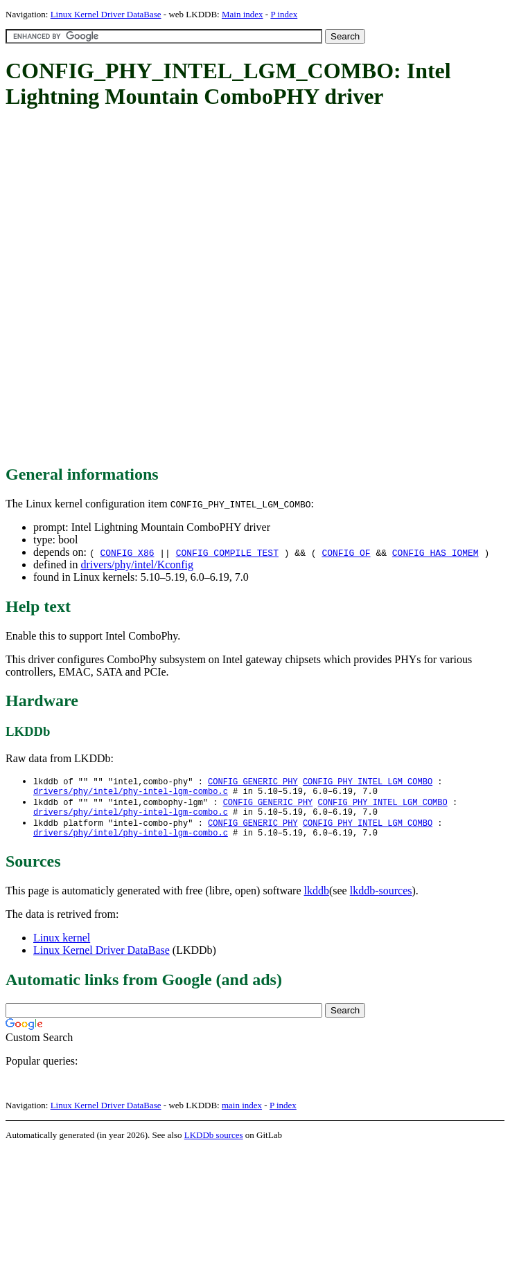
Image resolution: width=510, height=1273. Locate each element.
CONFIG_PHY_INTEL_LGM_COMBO (367, 782)
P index (283, 14)
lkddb (316, 899)
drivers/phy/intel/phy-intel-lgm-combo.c (130, 794)
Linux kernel (61, 946)
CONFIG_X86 (127, 552)
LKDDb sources (213, 1143)
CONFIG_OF (346, 552)
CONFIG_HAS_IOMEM (435, 552)
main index (242, 1113)
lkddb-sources (381, 899)
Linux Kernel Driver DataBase (106, 14)
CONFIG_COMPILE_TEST (227, 552)
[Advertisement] (163, 288)
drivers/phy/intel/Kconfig (136, 564)
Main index (242, 14)
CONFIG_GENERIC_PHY (253, 782)
